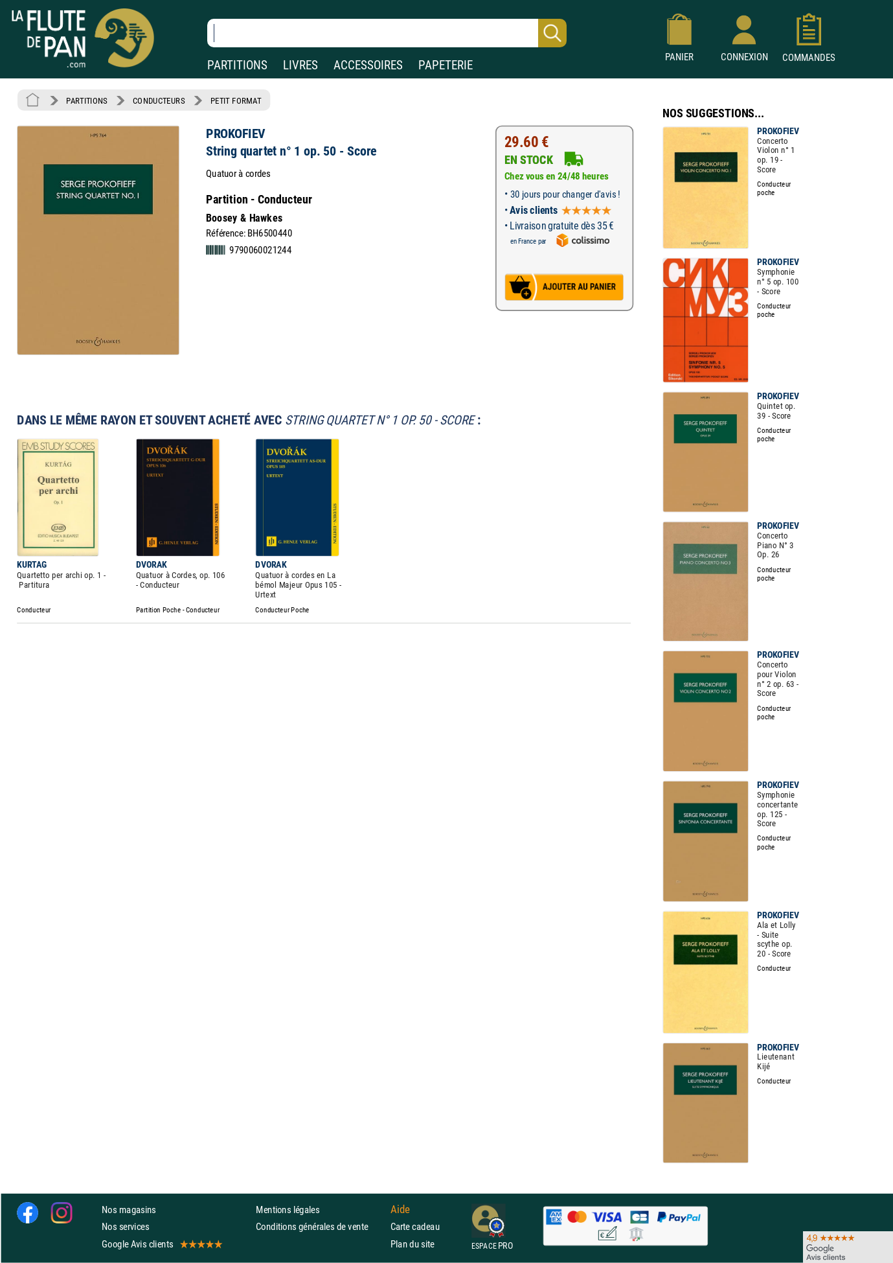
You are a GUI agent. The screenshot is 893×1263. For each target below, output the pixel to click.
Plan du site (412, 1243)
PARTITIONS (237, 65)
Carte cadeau (415, 1227)
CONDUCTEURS (159, 100)
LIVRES (300, 65)
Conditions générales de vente (320, 1227)
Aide (400, 1209)
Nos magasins (129, 1210)
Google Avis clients (161, 1243)
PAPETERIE (445, 65)
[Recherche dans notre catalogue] (387, 33)
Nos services (125, 1227)
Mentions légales (287, 1210)
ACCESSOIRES (368, 65)
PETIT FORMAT (236, 100)
